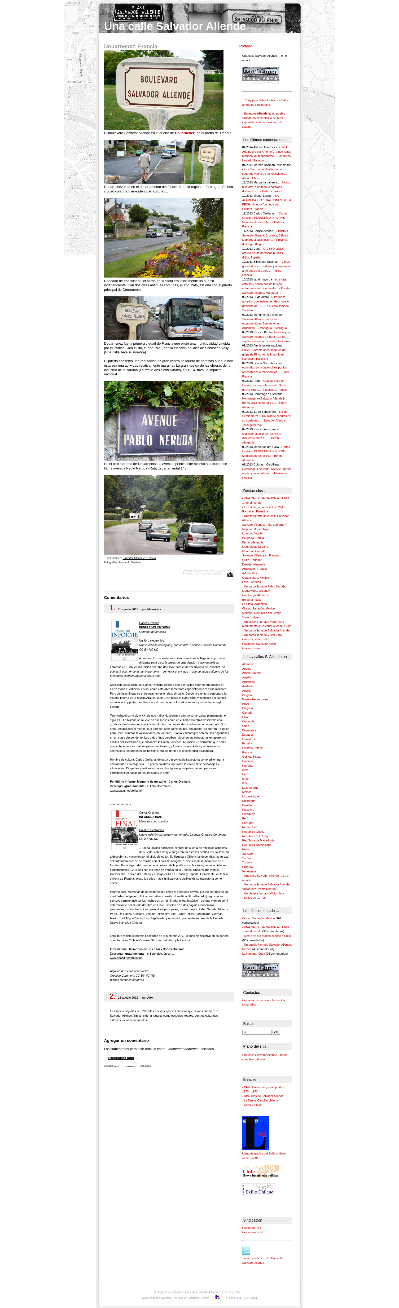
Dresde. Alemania (253, 564)
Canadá (247, 712)
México (247, 791)
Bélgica (247, 695)
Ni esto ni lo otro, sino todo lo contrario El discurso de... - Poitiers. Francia (266, 187)
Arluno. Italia (250, 573)
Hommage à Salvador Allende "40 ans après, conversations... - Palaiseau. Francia (267, 473)
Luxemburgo (250, 787)
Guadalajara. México (255, 577)
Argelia (246, 677)
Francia (247, 752)
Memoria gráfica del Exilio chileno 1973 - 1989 (264, 1153)
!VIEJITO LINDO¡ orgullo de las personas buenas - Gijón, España (264, 253)
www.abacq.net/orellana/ (126, 790)
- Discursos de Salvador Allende (263, 1096)
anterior (108, 1065)
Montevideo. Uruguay (256, 590)
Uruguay (247, 866)
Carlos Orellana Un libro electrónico (154, 631)
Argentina (248, 681)
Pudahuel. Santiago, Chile (259, 643)
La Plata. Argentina (254, 603)
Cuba (245, 725)
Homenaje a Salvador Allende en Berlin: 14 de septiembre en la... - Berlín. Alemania (266, 337)
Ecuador (247, 734)
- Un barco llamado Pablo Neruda (264, 586)
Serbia (246, 858)
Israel (245, 778)
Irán (244, 774)
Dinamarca (249, 730)
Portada (245, 46)
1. (112, 608)
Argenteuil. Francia (254, 568)
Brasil (246, 703)
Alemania (248, 664)
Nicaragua (249, 800)
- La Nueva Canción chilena (260, 1100)
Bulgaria (247, 708)
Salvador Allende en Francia (139, 558)
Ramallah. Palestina (255, 511)
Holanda (247, 761)
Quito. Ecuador (252, 559)
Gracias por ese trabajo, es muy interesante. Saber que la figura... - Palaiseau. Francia (265, 385)
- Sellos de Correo (254, 897)
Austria (246, 690)
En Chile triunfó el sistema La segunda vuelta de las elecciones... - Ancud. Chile (266, 173)
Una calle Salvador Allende (175, 26)
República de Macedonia (258, 840)
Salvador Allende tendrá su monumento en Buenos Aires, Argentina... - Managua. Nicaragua (264, 324)
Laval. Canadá (251, 581)
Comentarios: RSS (254, 1232)
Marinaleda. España (255, 546)
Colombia (248, 721)
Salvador (248, 853)
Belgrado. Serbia (253, 537)
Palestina (248, 809)
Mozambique (250, 796)
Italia (245, 783)
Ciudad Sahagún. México (258, 608)
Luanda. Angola (252, 533)
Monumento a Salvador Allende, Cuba (266, 625)
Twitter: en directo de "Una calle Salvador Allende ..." (262, 1258)
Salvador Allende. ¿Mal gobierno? (264, 524)
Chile (245, 717)
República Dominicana (256, 844)
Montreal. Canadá (253, 551)
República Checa (253, 831)
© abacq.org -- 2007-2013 (241, 1298)
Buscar (249, 1023)
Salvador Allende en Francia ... (262, 555)
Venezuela (249, 871)
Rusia (246, 849)
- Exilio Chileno (252, 1104)
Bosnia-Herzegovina (255, 699)
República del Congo (255, 836)
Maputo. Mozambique (256, 529)
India (245, 769)
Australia (248, 686)
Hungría (247, 765)
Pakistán (247, 805)
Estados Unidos (252, 747)
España (247, 743)
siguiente (146, 1065)
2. (112, 996)
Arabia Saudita (251, 672)
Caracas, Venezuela (255, 639)
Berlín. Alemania (253, 542)
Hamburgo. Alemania (256, 595)
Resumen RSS (252, 1227)
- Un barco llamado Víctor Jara (262, 635)
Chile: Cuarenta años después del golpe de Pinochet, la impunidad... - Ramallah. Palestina (265, 354)
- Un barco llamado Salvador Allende (266, 630)
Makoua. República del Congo (261, 613)
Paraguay (248, 813)
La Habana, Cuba (253, 953)
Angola (246, 668)
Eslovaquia (249, 739)
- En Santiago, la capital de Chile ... (265, 507)
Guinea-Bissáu (251, 648)
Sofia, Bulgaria (251, 617)
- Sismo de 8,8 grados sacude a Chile (266, 935)
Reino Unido (250, 827)
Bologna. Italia (251, 599)
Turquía (247, 862)
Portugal (247, 822)
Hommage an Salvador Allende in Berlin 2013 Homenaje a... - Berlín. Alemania (264, 403)
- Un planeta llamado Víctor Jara (263, 621)
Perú (245, 818)
